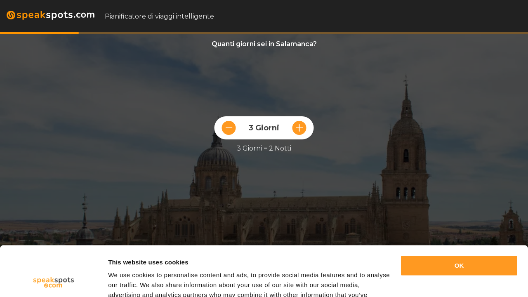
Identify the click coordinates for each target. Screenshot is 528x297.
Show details (127, 280)
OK (459, 218)
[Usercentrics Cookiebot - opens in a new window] (53, 281)
